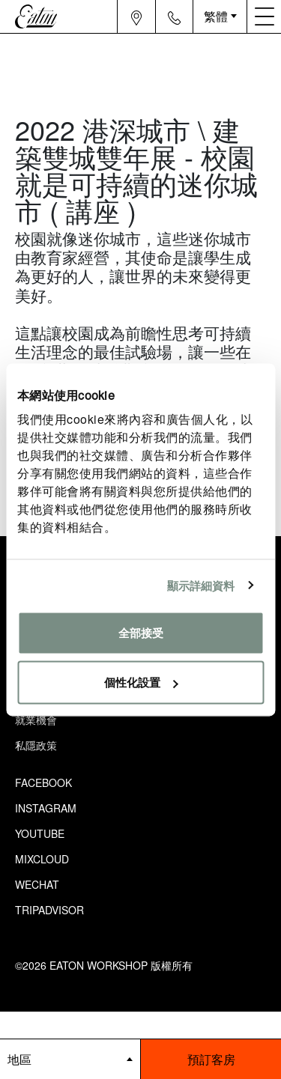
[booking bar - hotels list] (70, 1059)
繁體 (216, 16)
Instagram (45, 807)
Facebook (43, 782)
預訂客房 (211, 1059)
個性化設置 (141, 682)
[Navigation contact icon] (174, 16)
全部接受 (140, 633)
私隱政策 (36, 745)
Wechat (37, 884)
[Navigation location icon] (136, 16)
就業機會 (36, 719)
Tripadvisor (49, 909)
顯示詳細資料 (201, 585)
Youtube (39, 833)
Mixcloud (42, 858)
